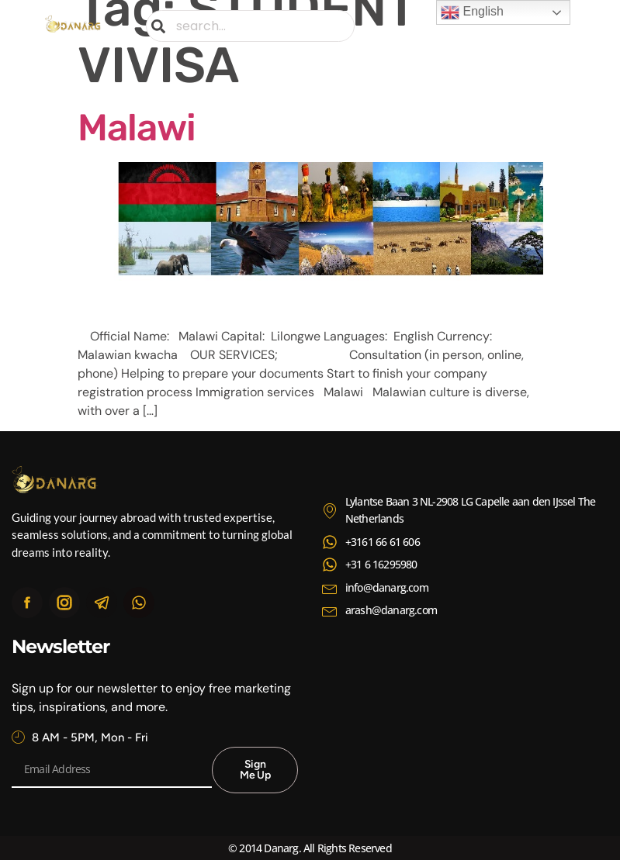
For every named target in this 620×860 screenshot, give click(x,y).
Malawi (137, 127)
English (472, 12)
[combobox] (250, 26)
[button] (562, 26)
